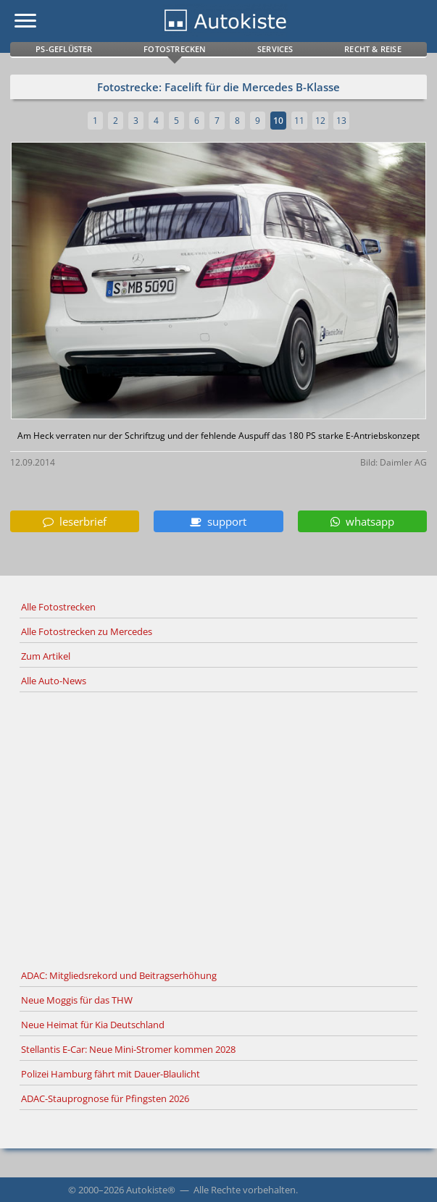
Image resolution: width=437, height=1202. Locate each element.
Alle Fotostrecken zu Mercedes (86, 631)
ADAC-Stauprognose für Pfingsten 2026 (105, 1098)
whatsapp (362, 521)
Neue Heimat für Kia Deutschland (93, 1024)
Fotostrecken (174, 48)
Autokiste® (150, 1189)
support (218, 521)
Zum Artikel (45, 656)
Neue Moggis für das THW (77, 999)
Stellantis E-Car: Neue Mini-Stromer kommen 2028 (128, 1049)
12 (320, 120)
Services (275, 48)
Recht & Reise (372, 48)
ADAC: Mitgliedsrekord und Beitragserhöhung (119, 975)
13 (341, 120)
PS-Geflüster (64, 48)
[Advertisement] (218, 828)
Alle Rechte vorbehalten (244, 1189)
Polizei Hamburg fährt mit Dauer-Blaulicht (110, 1073)
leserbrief (75, 521)
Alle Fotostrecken (58, 606)
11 (299, 120)
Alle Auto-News (53, 680)
